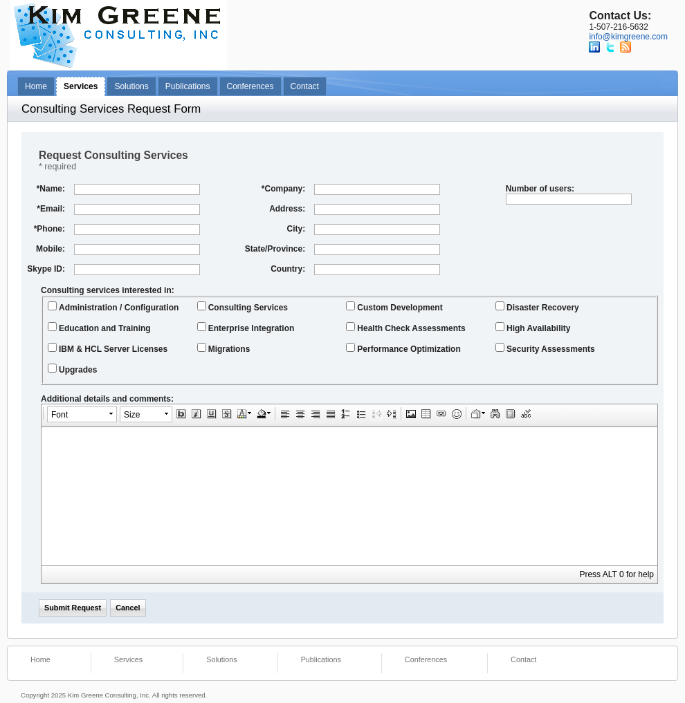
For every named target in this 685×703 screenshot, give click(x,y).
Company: (283, 189)
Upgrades (72, 369)
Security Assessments (545, 348)
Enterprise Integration (246, 327)
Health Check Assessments (405, 327)
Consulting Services (242, 306)
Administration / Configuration (113, 306)
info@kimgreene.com (628, 36)
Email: (51, 209)
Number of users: (540, 189)
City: (295, 229)
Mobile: (50, 249)
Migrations (223, 348)
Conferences (250, 86)
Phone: (49, 229)
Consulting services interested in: (107, 290)
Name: (51, 189)
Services (81, 86)
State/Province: (275, 249)
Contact (305, 86)
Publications (187, 86)
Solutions (131, 86)
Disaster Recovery (537, 306)
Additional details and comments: (107, 399)
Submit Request (72, 607)
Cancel (128, 607)
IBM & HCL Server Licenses (107, 348)
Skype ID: (46, 269)
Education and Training (99, 327)
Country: (288, 269)
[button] (82, 414)
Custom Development (394, 306)
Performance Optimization (403, 348)
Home (36, 86)
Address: (287, 209)
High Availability (532, 327)
